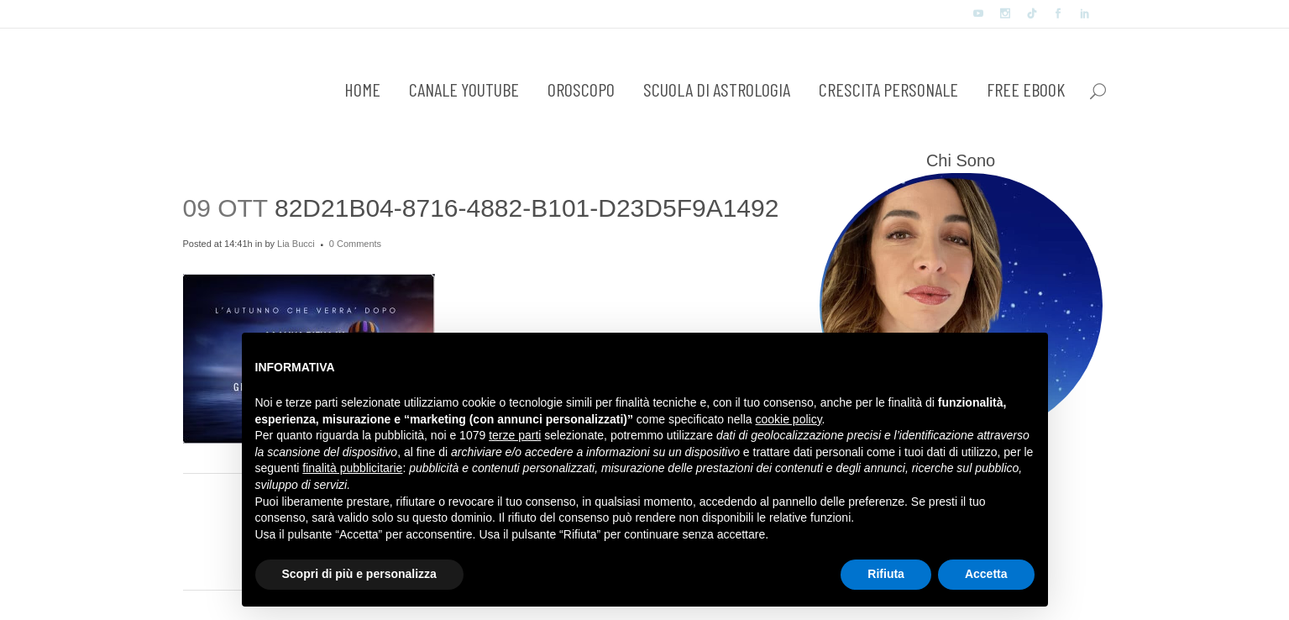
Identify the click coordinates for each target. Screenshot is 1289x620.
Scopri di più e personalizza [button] (359, 574)
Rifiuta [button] (885, 574)
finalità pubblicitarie (352, 468)
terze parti (515, 435)
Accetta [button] (986, 574)
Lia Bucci (296, 244)
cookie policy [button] (788, 419)
